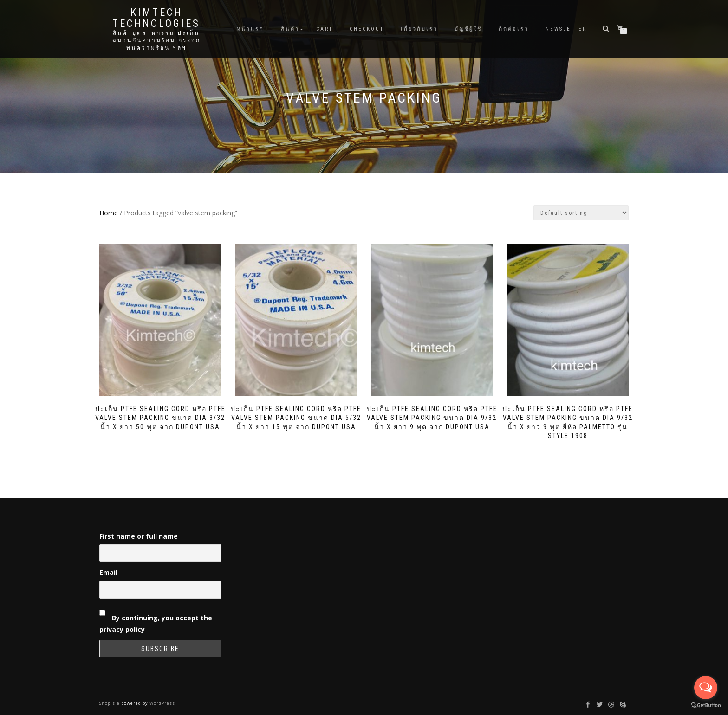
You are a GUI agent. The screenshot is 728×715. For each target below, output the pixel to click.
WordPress (161, 703)
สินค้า (290, 29)
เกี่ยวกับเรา (419, 29)
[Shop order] (581, 212)
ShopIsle (110, 703)
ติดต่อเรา (514, 29)
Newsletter (566, 29)
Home (108, 212)
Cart (324, 29)
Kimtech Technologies (156, 18)
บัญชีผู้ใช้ (468, 29)
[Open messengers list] (705, 687)
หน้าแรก (250, 29)
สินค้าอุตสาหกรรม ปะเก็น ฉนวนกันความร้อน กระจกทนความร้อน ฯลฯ (156, 40)
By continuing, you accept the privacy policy (155, 619)
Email (108, 572)
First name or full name (138, 536)
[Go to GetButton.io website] (706, 705)
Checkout (367, 29)
